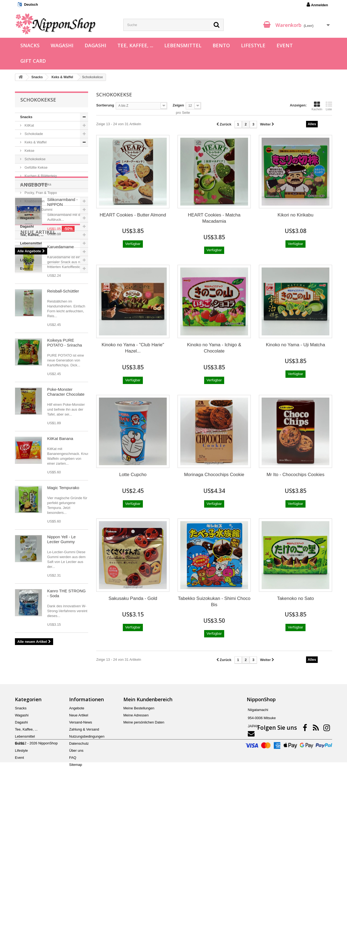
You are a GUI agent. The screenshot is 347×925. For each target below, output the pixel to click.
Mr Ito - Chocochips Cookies (295, 474)
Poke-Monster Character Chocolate (66, 535)
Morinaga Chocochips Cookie (214, 474)
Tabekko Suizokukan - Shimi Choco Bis (214, 601)
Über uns (76, 876)
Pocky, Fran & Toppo (40, 193)
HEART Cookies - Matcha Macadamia (214, 218)
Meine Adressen (136, 841)
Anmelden (317, 4)
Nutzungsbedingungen (86, 862)
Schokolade (33, 134)
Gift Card (33, 61)
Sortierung (105, 105)
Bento (221, 45)
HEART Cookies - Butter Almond (132, 215)
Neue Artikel (38, 375)
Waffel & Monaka (37, 184)
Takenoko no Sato (295, 598)
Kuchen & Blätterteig (40, 176)
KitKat (29, 125)
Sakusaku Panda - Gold (132, 598)
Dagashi (95, 45)
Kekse (29, 151)
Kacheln (316, 106)
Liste (329, 106)
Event (285, 45)
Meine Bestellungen (138, 834)
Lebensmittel (182, 45)
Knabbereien (34, 201)
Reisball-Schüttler (63, 434)
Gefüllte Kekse (35, 167)
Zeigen (178, 105)
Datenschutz (79, 869)
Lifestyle (253, 45)
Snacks (30, 45)
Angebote (33, 289)
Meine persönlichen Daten (143, 848)
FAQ (72, 884)
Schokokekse (35, 159)
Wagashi (62, 45)
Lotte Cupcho (132, 474)
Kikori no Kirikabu (295, 215)
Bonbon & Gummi (38, 209)
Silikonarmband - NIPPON (62, 306)
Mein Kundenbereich (147, 825)
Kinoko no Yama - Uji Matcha (295, 344)
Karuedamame (60, 390)
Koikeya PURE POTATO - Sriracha (64, 486)
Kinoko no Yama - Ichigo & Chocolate (214, 348)
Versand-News (80, 848)
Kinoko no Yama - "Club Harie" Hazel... (133, 348)
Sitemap (75, 891)
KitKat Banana (60, 582)
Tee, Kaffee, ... (135, 45)
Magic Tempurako (63, 631)
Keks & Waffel (35, 142)
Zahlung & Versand (84, 855)
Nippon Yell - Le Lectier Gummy (61, 682)
